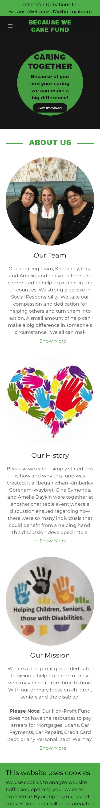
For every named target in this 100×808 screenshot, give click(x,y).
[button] (12, 26)
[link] (50, 26)
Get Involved (50, 108)
